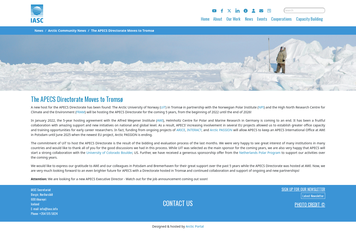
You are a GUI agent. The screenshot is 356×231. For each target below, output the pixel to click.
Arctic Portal (195, 226)
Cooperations (281, 19)
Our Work (233, 19)
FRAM (80, 112)
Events (262, 19)
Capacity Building (309, 19)
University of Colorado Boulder (109, 152)
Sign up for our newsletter (303, 189)
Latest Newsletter (313, 195)
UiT (163, 107)
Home (205, 19)
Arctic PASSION (221, 130)
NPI (261, 107)
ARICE (180, 130)
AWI (160, 120)
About (217, 19)
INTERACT (194, 130)
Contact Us (178, 203)
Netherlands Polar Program (259, 152)
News (249, 19)
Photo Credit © (310, 204)
